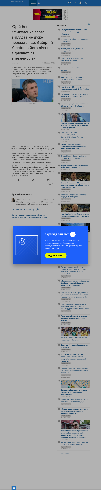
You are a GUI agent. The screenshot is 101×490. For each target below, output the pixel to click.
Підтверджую (55, 255)
